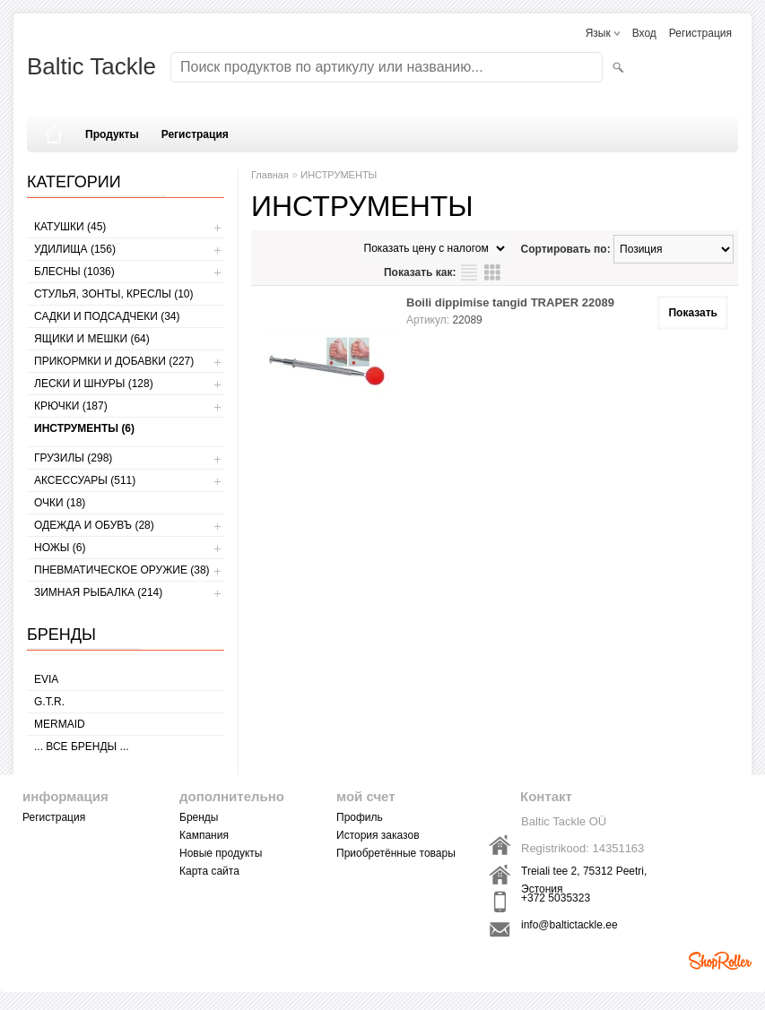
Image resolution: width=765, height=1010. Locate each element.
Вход (644, 33)
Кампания (204, 835)
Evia (46, 679)
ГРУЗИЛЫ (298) (73, 458)
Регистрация (700, 33)
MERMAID (59, 724)
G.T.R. (49, 701)
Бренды (198, 817)
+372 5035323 (555, 898)
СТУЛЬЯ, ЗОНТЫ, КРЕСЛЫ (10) (114, 294)
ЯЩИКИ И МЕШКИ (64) (92, 338)
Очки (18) (59, 502)
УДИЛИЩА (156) (75, 249)
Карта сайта (209, 871)
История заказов (378, 835)
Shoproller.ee (720, 961)
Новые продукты (220, 853)
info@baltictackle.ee (569, 925)
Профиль (359, 817)
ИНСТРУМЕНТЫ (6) (84, 428)
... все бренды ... (81, 746)
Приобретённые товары (396, 853)
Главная (270, 174)
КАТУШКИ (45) (70, 226)
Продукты (112, 134)
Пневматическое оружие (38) (122, 570)
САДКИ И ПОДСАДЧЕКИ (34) (106, 316)
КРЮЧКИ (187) (71, 406)
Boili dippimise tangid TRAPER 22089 (510, 302)
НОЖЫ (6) (59, 547)
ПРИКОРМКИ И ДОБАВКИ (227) (114, 361)
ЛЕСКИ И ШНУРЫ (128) (93, 383)
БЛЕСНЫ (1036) (74, 271)
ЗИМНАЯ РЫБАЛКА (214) (98, 592)
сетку (492, 272)
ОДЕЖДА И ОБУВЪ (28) (94, 525)
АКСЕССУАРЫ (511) (84, 480)
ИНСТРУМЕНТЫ (338, 174)
